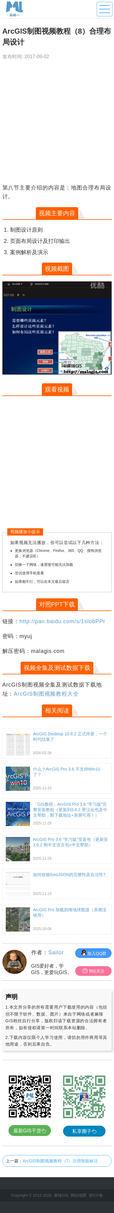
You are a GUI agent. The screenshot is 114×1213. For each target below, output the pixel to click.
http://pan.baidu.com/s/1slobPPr (62, 621)
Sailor (56, 952)
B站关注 (93, 970)
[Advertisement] (57, 123)
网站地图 (78, 1195)
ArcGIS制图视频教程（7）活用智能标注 (60, 1160)
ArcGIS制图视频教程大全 (46, 694)
